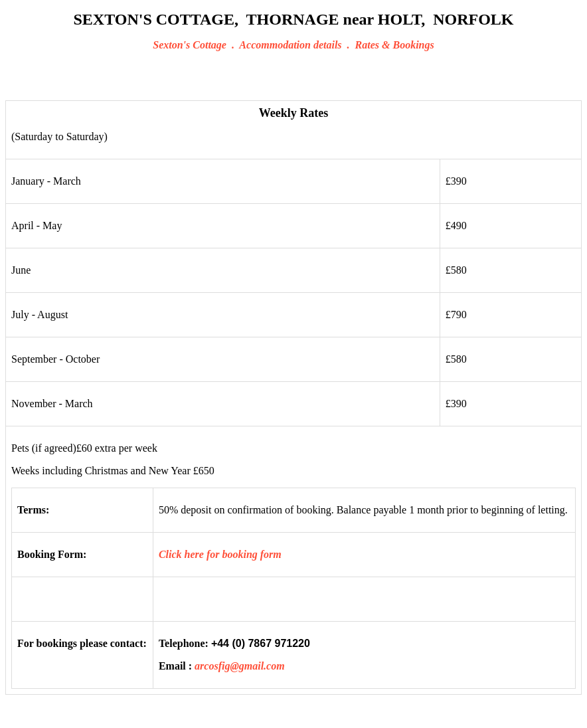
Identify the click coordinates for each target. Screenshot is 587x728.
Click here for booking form (220, 554)
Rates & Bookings (394, 44)
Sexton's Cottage (189, 44)
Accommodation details (290, 44)
